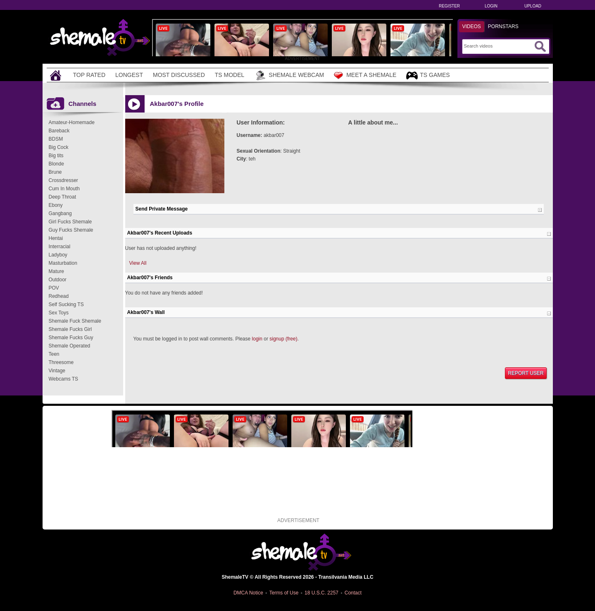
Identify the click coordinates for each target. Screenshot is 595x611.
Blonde (56, 164)
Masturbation (63, 263)
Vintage (57, 371)
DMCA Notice (248, 593)
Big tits (56, 155)
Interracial (60, 246)
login (257, 339)
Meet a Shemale (365, 75)
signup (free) (283, 339)
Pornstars (503, 26)
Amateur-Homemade (72, 122)
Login (491, 6)
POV (54, 288)
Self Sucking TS (66, 304)
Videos (471, 26)
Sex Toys (59, 313)
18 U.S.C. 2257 (321, 593)
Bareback (59, 131)
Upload (532, 6)
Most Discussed (179, 75)
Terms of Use (284, 593)
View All (138, 263)
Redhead (59, 296)
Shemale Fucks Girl (70, 329)
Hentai (56, 238)
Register (449, 6)
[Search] (498, 46)
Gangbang (60, 213)
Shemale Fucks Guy (71, 337)
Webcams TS (64, 379)
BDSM (56, 139)
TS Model (230, 75)
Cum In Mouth (64, 189)
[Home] (57, 75)
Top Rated (89, 75)
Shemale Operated (69, 346)
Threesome (61, 362)
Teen (54, 354)
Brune (55, 172)
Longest (129, 75)
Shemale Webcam (289, 75)
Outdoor (58, 280)
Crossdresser (63, 180)
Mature (56, 271)
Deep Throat (62, 197)
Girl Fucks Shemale (70, 222)
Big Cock (59, 147)
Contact (353, 593)
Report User (525, 373)
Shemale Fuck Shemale (75, 321)
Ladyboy (58, 255)
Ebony (56, 205)
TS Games (428, 75)
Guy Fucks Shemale (71, 230)
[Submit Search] (540, 46)
